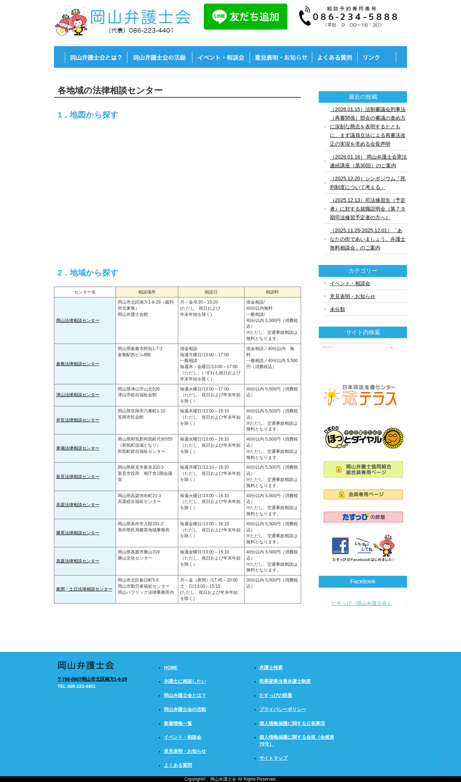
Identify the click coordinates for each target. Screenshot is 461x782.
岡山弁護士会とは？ (185, 695)
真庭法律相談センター (77, 561)
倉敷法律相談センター (77, 363)
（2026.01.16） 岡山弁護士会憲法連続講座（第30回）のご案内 (368, 161)
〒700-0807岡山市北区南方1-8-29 (92, 679)
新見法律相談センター (77, 476)
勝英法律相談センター (77, 532)
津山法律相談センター (77, 394)
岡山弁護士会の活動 (185, 709)
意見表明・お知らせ (352, 296)
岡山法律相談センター (77, 320)
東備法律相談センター (77, 448)
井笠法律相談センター (77, 420)
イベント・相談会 (350, 283)
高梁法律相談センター (77, 504)
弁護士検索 (271, 667)
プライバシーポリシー (282, 709)
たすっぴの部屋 (275, 695)
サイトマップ (273, 758)
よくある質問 (178, 765)
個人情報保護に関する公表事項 (292, 723)
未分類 (337, 309)
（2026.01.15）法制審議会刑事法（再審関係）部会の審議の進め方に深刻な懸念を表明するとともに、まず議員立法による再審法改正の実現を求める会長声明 (368, 126)
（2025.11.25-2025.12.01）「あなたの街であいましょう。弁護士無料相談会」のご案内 (368, 239)
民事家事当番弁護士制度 (285, 681)
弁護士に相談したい (185, 681)
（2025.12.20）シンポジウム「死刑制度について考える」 (368, 183)
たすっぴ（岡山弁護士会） (361, 603)
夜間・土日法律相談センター (84, 589)
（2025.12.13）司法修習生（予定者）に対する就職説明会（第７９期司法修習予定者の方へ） (368, 208)
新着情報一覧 (178, 723)
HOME (171, 667)
